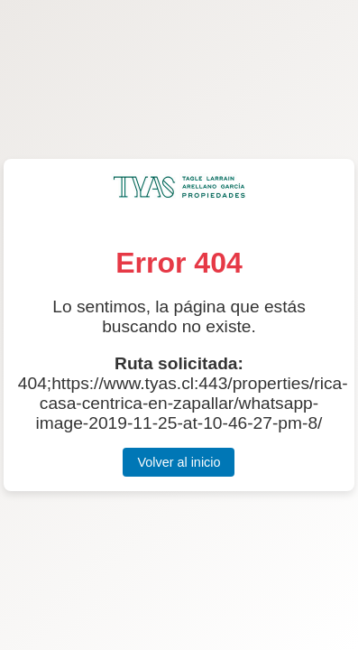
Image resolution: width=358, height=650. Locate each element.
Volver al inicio (178, 462)
